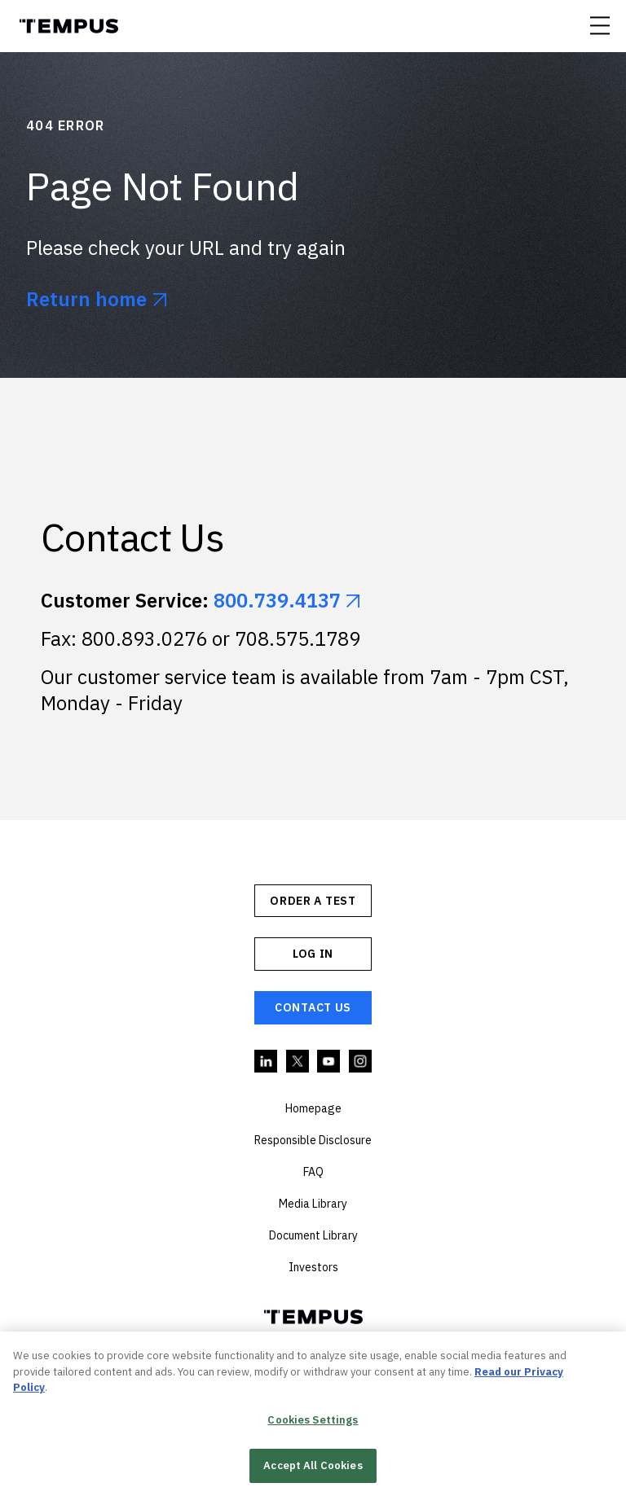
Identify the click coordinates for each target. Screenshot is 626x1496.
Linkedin (266, 1062)
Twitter (298, 1062)
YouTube (329, 1062)
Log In (313, 953)
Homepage (313, 1108)
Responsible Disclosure (313, 1140)
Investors (313, 1267)
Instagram (361, 1062)
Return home (86, 299)
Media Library (313, 1203)
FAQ (313, 1172)
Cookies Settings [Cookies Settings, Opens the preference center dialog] (312, 1421)
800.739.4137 (277, 600)
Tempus (69, 26)
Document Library (313, 1235)
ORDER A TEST (312, 900)
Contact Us (313, 1007)
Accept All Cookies (312, 1468)
